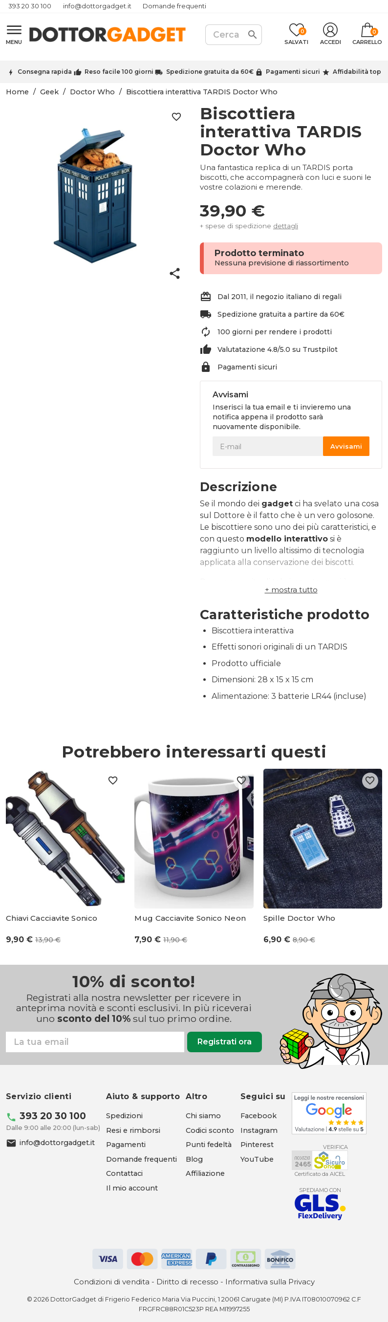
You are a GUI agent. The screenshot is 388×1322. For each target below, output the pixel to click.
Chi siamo (203, 1115)
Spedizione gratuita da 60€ (210, 71)
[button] (291, 589)
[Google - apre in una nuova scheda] (329, 1113)
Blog (194, 1159)
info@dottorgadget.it (97, 6)
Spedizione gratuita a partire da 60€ (281, 314)
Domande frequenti (174, 6)
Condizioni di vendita (112, 1281)
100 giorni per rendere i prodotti (274, 331)
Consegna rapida (45, 71)
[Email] (95, 1042)
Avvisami (346, 446)
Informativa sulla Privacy (270, 1281)
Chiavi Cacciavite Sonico (51, 918)
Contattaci (124, 1173)
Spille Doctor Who (299, 918)
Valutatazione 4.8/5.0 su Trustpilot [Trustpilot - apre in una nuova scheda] (277, 349)
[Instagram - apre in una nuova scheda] (259, 1130)
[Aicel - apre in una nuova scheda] (320, 1160)
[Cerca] (233, 34)
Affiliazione (205, 1173)
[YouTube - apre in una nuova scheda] (257, 1159)
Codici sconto (210, 1130)
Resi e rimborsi (133, 1130)
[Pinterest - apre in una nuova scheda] (257, 1144)
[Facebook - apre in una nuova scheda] (258, 1115)
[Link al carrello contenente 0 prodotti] (367, 34)
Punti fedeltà (209, 1144)
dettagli (285, 226)
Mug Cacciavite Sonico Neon (190, 918)
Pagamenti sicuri (293, 71)
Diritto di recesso (187, 1281)
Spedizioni (124, 1115)
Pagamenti (126, 1144)
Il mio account (132, 1188)
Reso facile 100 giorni (119, 71)
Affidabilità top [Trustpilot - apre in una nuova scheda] (357, 71)
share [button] (174, 273)
